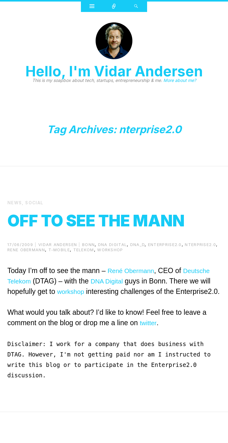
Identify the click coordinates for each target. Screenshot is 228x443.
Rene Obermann (26, 270)
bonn (88, 265)
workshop (110, 270)
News (15, 202)
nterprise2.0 (200, 265)
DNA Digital (111, 302)
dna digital (112, 265)
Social (35, 202)
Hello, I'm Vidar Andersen (114, 71)
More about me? (179, 80)
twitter (149, 354)
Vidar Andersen (57, 265)
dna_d (137, 265)
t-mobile (59, 270)
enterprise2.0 (165, 265)
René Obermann (134, 291)
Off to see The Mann (89, 229)
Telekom (83, 270)
